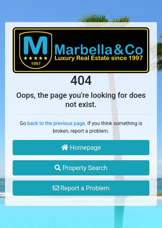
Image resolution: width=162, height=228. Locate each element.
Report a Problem (81, 188)
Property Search (81, 168)
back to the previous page (56, 123)
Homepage (81, 147)
